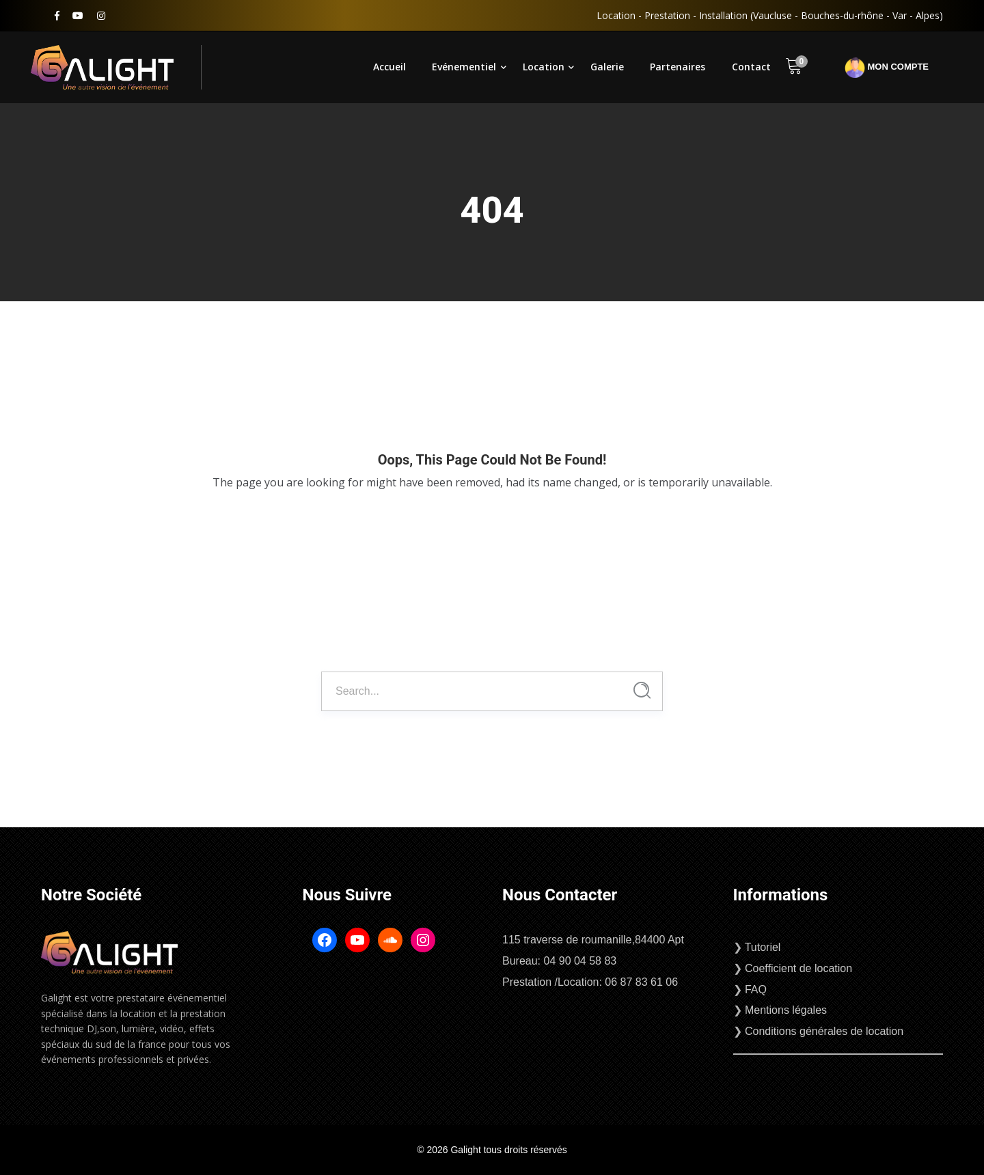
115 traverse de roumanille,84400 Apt (593, 939)
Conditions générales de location (824, 1031)
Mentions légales (786, 1010)
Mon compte (887, 67)
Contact (751, 66)
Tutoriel (763, 947)
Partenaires (677, 66)
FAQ (756, 989)
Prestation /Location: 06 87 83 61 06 (590, 982)
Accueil (389, 66)
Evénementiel (464, 66)
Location (543, 66)
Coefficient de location (798, 968)
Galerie (607, 66)
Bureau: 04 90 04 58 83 (559, 961)
